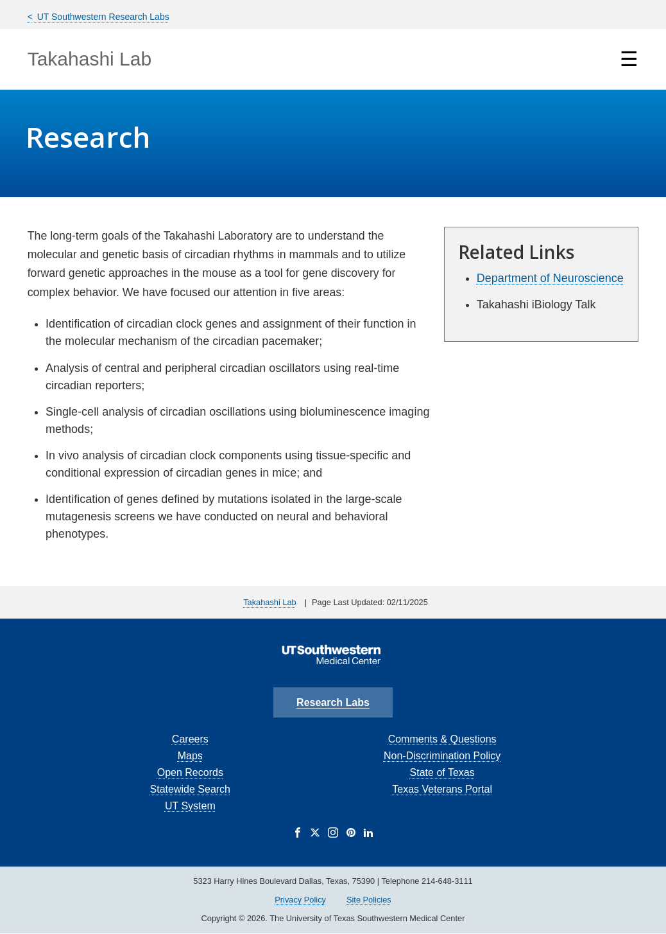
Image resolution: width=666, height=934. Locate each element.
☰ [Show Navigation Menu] (629, 59)
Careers (190, 739)
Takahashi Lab (89, 58)
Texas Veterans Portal (442, 789)
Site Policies (368, 899)
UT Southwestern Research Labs (102, 17)
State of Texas (442, 772)
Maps (190, 755)
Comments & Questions (442, 739)
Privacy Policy (300, 899)
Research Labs (333, 702)
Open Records (190, 772)
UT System (190, 805)
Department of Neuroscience (550, 278)
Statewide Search (190, 789)
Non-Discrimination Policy (442, 755)
